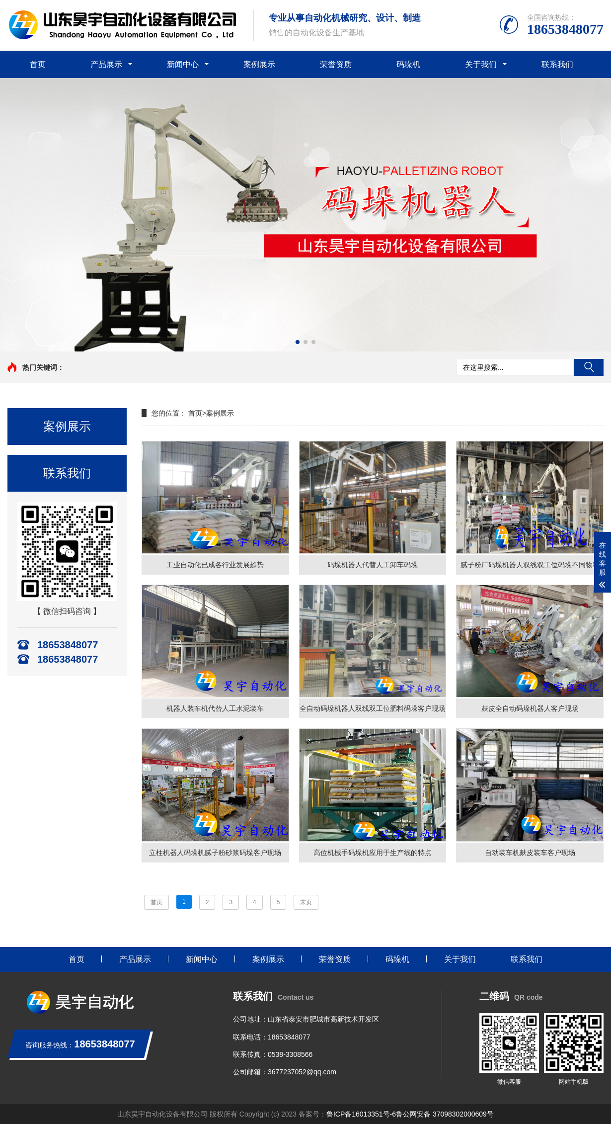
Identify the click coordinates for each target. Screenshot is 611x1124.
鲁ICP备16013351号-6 (361, 1114)
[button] (298, 342)
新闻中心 (183, 64)
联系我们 (557, 64)
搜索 (589, 367)
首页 (38, 64)
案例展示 (259, 64)
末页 (306, 902)
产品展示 (106, 64)
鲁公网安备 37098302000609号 (445, 1114)
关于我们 (481, 64)
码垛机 (408, 64)
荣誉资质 (336, 64)
